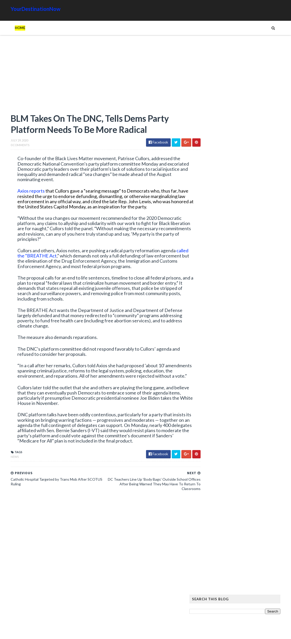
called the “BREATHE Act (48, 262)
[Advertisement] (91, 76)
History (209, 577)
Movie (260, 577)
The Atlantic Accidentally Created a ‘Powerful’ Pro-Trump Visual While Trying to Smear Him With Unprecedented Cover (244, 491)
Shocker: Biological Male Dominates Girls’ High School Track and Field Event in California (233, 353)
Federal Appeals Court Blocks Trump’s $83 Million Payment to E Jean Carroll (231, 252)
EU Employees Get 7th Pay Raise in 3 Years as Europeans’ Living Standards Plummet (242, 512)
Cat (256, 569)
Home (9, 28)
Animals (241, 569)
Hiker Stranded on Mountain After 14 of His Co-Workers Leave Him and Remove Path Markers (243, 434)
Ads (206, 569)
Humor (227, 577)
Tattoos (224, 585)
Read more (225, 267)
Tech (241, 585)
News (4, 468)
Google (271, 569)
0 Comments (9, 146)
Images (244, 577)
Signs (207, 585)
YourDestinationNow (25, 9)
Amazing (222, 569)
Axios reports (20, 192)
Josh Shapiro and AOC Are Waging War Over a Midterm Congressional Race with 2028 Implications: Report (218, 285)
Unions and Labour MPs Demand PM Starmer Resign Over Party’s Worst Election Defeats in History (220, 383)
